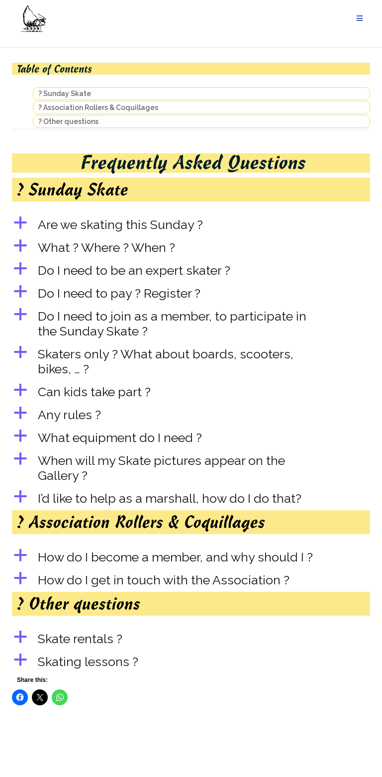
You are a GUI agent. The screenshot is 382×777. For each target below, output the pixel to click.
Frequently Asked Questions (193, 162)
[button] (191, 224)
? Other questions (68, 121)
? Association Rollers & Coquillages (98, 107)
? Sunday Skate (64, 94)
